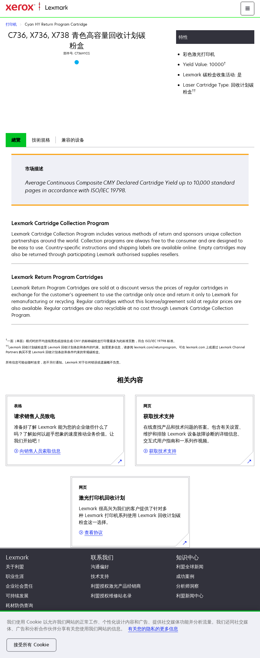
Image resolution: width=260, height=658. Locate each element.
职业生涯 (15, 576)
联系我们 (102, 557)
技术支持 (100, 576)
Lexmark (17, 557)
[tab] (16, 140)
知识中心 (187, 557)
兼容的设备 (72, 140)
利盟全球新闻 (189, 566)
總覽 (15, 140)
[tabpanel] (130, 238)
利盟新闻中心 (189, 595)
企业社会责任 (19, 586)
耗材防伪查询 (19, 605)
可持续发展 (17, 595)
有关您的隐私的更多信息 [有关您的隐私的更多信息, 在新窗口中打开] (153, 629)
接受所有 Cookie (31, 645)
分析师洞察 (187, 586)
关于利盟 (15, 566)
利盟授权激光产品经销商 (116, 586)
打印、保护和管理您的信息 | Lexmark (101, 8)
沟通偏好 (100, 566)
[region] (130, 634)
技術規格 (41, 140)
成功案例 (185, 576)
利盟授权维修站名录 (111, 595)
